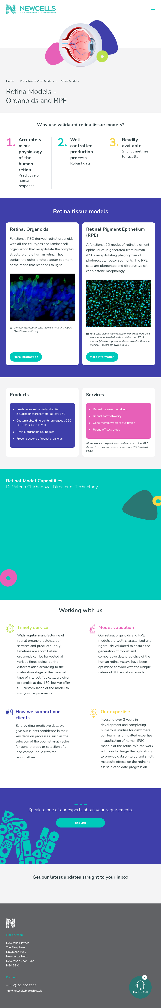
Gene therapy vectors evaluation (114, 423)
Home (10, 81)
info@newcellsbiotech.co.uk (24, 991)
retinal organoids (52, 439)
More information (26, 357)
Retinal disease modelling (109, 409)
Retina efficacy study (106, 430)
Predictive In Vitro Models (37, 81)
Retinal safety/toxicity (107, 416)
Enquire (80, 823)
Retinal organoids (28, 432)
